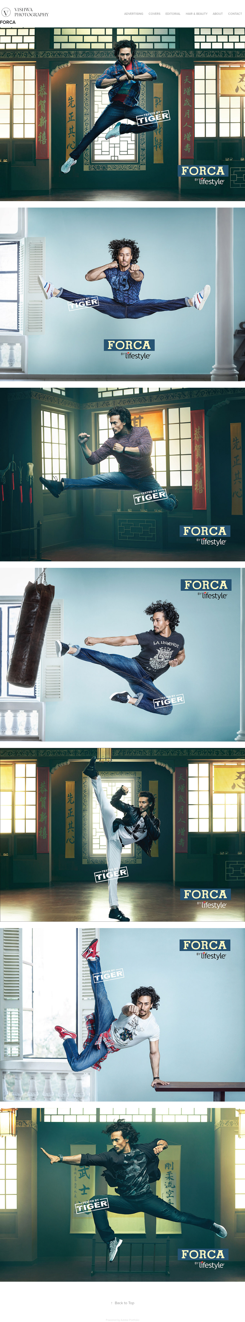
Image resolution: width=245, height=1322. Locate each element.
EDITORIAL (172, 14)
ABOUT (218, 14)
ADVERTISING (133, 14)
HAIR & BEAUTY (197, 14)
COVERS (154, 14)
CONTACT (235, 14)
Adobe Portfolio (130, 1320)
